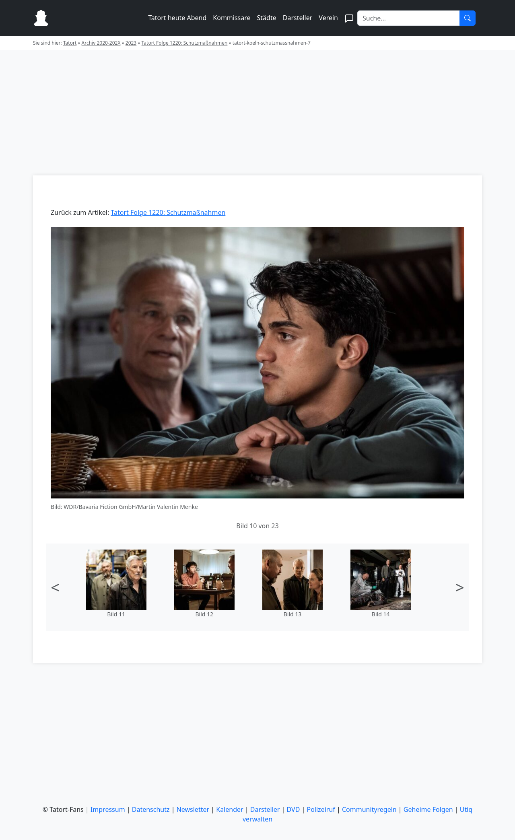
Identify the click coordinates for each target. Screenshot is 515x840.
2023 (131, 42)
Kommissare (231, 17)
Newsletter (193, 809)
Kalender (229, 809)
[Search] (408, 18)
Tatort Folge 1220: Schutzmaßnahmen (185, 42)
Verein (328, 17)
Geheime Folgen (428, 809)
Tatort (69, 42)
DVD (293, 809)
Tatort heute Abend (177, 17)
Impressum (108, 809)
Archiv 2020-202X (101, 42)
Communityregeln (369, 809)
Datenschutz (151, 809)
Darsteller (298, 17)
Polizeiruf (321, 809)
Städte (266, 17)
